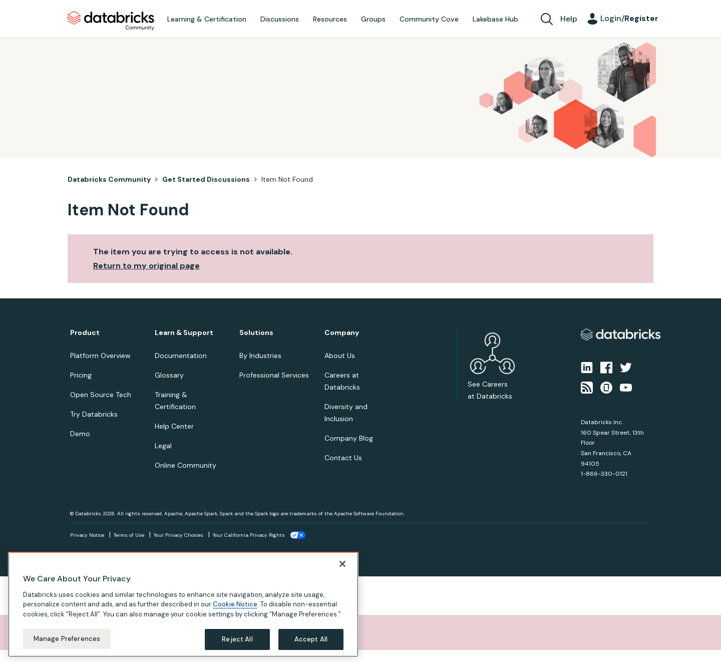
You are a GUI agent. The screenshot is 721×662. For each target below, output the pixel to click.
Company (341, 332)
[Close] (342, 564)
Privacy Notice (87, 535)
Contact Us (343, 457)
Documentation (181, 355)
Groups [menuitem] (373, 19)
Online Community (185, 465)
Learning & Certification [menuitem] (206, 19)
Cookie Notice (235, 604)
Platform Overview (100, 355)
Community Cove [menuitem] (429, 19)
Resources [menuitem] (330, 19)
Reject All (237, 639)
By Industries (260, 355)
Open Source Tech (100, 394)
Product (85, 332)
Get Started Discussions (206, 179)
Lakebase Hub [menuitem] (495, 19)
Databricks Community (111, 21)
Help (568, 19)
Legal (163, 445)
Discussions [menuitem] (279, 19)
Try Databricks (94, 414)
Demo (80, 433)
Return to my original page (146, 265)
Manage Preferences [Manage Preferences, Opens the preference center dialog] (67, 638)
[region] (183, 604)
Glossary (169, 375)
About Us (339, 355)
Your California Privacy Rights (249, 535)
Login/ (629, 18)
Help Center (174, 426)
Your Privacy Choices (178, 535)
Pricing (81, 375)
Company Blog (348, 438)
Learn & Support (184, 332)
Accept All (310, 639)
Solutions (256, 332)
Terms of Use (129, 535)
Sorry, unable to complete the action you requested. (127, 632)
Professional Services (274, 375)
